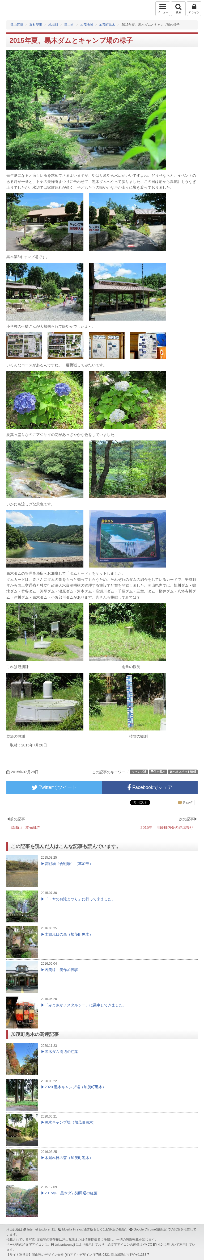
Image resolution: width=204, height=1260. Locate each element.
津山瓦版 (15, 8)
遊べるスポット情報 (183, 771)
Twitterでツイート (54, 787)
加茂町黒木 (107, 25)
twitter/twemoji (65, 1244)
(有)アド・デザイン (78, 1255)
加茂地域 (86, 25)
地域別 (53, 25)
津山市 (69, 25)
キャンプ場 (139, 771)
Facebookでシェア (149, 787)
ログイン (194, 8)
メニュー (163, 8)
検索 (178, 8)
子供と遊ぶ (158, 771)
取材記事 (35, 25)
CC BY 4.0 (155, 1244)
